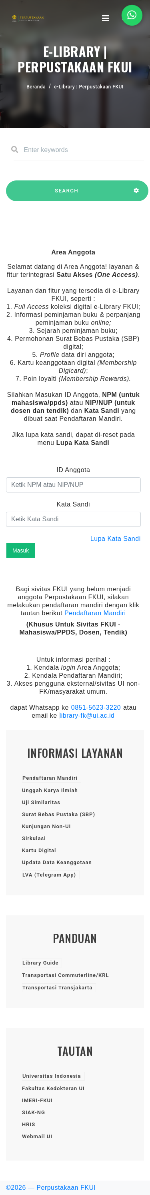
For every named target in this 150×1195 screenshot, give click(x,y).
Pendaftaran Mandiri (95, 613)
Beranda (36, 87)
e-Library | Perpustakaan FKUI (89, 87)
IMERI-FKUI (37, 1100)
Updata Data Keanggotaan (57, 862)
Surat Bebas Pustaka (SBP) (58, 814)
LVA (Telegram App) (49, 875)
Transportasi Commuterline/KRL (65, 975)
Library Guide (40, 963)
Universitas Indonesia (51, 1076)
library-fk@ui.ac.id (87, 715)
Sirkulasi (34, 838)
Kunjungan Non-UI (46, 826)
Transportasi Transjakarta (57, 988)
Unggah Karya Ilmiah (50, 790)
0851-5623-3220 (96, 707)
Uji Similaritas (41, 802)
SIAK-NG (33, 1112)
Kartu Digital (39, 850)
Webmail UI (37, 1136)
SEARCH (66, 194)
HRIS (28, 1124)
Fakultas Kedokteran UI (53, 1088)
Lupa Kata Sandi (115, 538)
